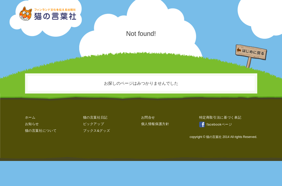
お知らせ (32, 124)
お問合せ (148, 117)
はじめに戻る (252, 53)
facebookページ (215, 124)
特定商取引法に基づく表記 (220, 117)
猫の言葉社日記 (95, 117)
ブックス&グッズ (96, 131)
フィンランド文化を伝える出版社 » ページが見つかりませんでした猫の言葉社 (48, 13)
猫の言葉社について (41, 131)
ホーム (30, 117)
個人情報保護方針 (155, 124)
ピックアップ (93, 124)
